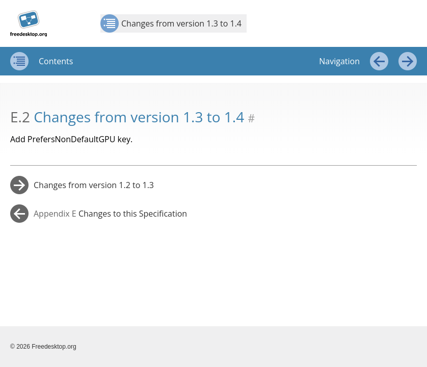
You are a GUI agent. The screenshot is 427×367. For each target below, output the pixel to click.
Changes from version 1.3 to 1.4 (171, 23)
